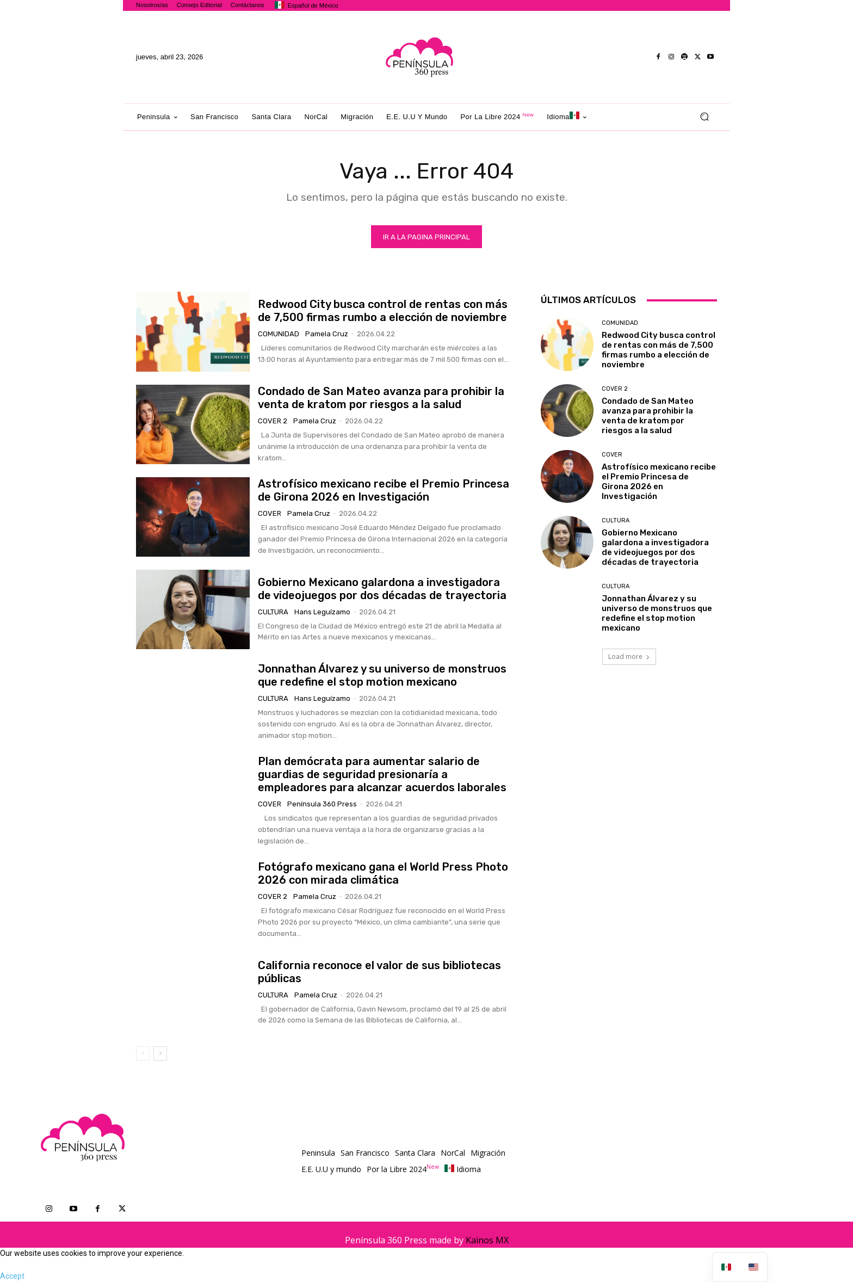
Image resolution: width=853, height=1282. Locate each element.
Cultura (273, 611)
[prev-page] (143, 1053)
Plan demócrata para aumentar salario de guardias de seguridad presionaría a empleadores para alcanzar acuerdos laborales (382, 774)
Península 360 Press (322, 804)
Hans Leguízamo (322, 612)
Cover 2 (272, 420)
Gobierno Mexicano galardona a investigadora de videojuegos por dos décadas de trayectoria (382, 589)
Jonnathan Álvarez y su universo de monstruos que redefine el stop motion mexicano (382, 675)
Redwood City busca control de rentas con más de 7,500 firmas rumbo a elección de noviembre (383, 311)
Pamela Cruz (326, 334)
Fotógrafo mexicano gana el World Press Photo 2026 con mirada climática (383, 873)
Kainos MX (487, 1240)
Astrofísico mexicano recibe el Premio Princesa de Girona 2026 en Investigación (383, 490)
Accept (12, 1276)
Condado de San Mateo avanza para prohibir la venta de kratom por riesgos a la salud (381, 398)
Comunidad (278, 333)
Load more (629, 656)
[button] (704, 117)
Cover (269, 513)
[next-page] (160, 1053)
